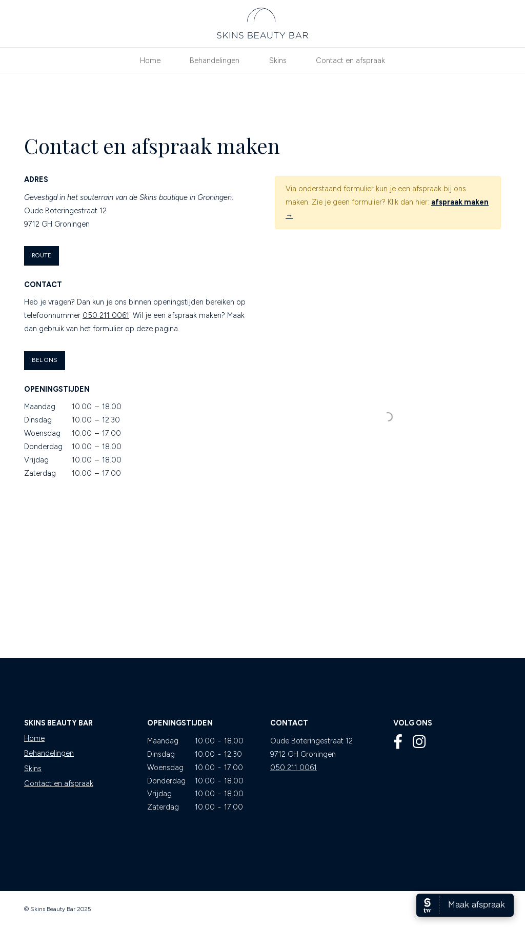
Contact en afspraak (58, 783)
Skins (33, 768)
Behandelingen (49, 753)
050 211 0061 (106, 315)
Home (34, 738)
